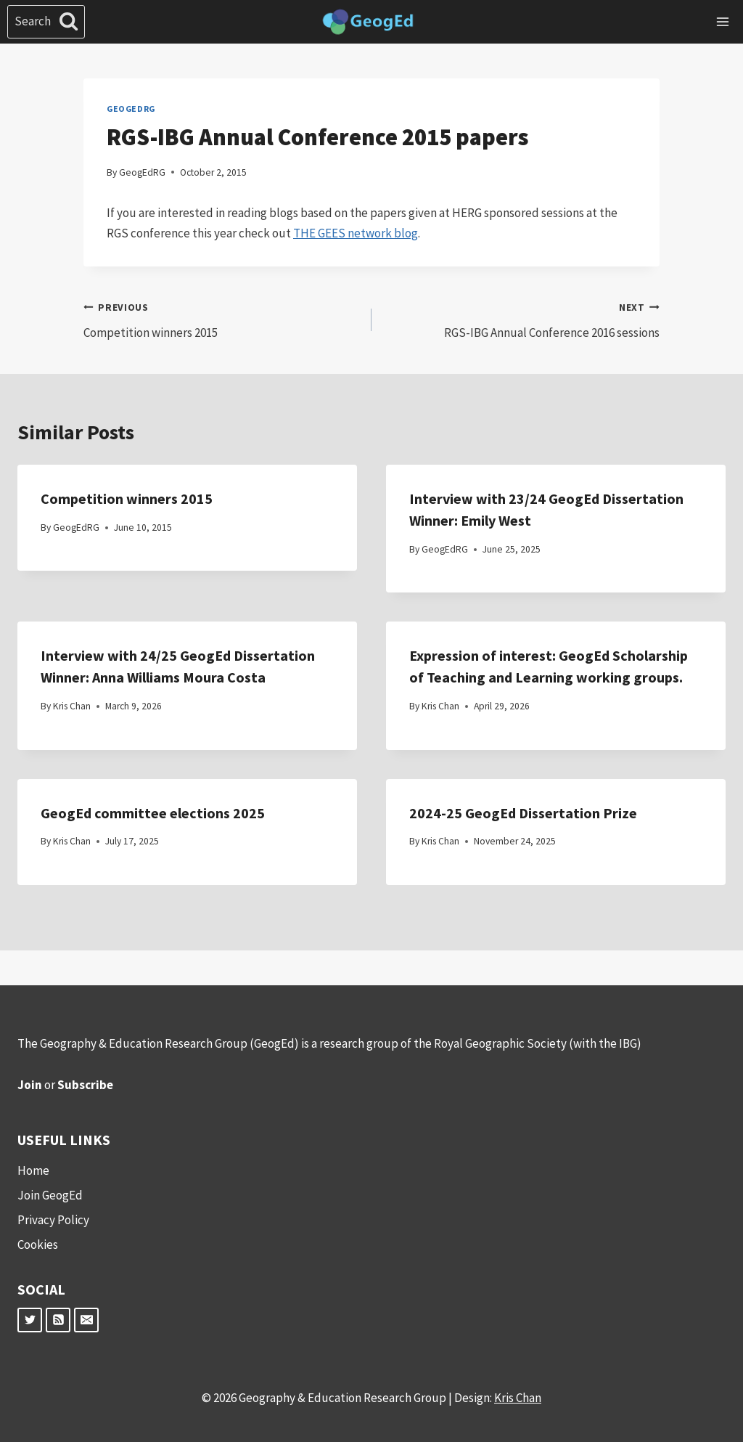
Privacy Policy (53, 1220)
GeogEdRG (131, 108)
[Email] (86, 1320)
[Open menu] (722, 21)
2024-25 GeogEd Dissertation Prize (523, 813)
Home (33, 1170)
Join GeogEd (50, 1195)
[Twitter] (29, 1320)
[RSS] (58, 1320)
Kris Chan (72, 706)
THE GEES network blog (355, 233)
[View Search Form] (46, 21)
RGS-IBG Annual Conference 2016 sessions (522, 319)
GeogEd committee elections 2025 (153, 813)
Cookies (37, 1244)
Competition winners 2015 (221, 319)
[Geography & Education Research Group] (368, 22)
